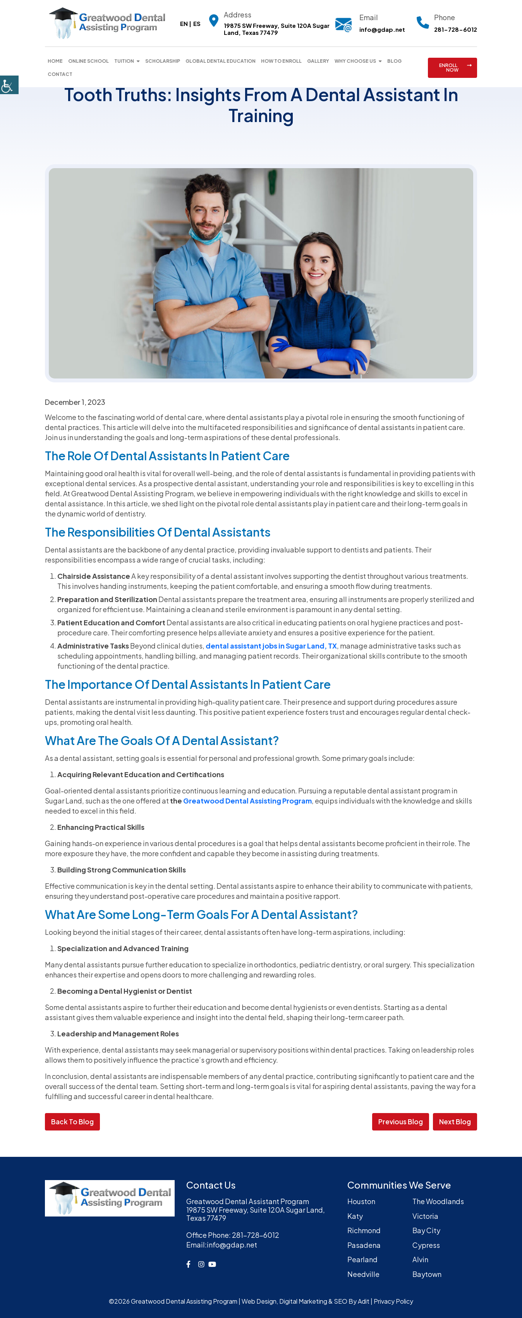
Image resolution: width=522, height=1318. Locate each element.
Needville (363, 1274)
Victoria (425, 1215)
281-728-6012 (455, 29)
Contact (60, 74)
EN (184, 23)
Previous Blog (400, 1121)
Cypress (426, 1245)
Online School (88, 61)
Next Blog (455, 1121)
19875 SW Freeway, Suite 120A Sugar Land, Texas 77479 (277, 29)
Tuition (124, 61)
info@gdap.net (382, 29)
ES (197, 23)
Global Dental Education (220, 61)
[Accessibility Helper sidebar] (9, 85)
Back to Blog (72, 1121)
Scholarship (162, 61)
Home (55, 61)
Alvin (420, 1259)
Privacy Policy (393, 1301)
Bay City (426, 1230)
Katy (355, 1215)
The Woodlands (438, 1201)
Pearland (362, 1259)
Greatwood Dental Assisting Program (247, 800)
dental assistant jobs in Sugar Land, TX (271, 645)
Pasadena (364, 1245)
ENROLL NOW (455, 67)
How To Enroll (281, 61)
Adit (363, 1301)
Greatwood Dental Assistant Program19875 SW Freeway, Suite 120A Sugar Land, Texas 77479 (255, 1209)
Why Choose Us (355, 61)
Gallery (318, 61)
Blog (394, 61)
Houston (361, 1201)
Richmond (364, 1230)
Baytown (426, 1274)
